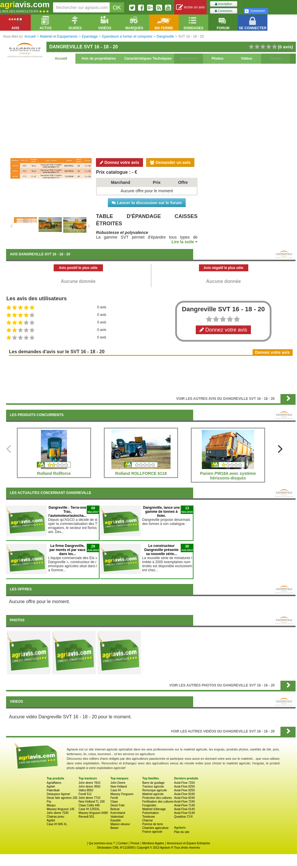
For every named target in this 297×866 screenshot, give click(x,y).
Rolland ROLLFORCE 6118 (140, 473)
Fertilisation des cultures (157, 801)
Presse (135, 843)
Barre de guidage (153, 782)
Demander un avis (170, 162)
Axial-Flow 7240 (184, 801)
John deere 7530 (57, 812)
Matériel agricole (152, 794)
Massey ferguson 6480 (93, 812)
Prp (49, 801)
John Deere (118, 782)
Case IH (116, 790)
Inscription (223, 4)
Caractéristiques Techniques (147, 58)
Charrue (147, 820)
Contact (122, 843)
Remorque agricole (154, 790)
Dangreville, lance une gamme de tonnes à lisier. (161, 512)
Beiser (115, 828)
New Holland (119, 786)
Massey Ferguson (122, 794)
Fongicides (149, 805)
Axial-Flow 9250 (184, 790)
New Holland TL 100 (92, 801)
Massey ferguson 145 (61, 809)
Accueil (61, 58)
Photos (218, 58)
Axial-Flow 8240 (184, 797)
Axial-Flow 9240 (184, 794)
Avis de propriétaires (99, 58)
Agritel (51, 786)
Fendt (114, 797)
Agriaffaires (54, 782)
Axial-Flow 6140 (184, 809)
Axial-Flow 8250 (184, 786)
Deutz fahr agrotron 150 (62, 797)
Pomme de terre (152, 824)
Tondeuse (148, 816)
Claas (114, 801)
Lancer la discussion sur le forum (147, 202)
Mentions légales (153, 843)
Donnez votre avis (119, 162)
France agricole (152, 831)
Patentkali (53, 790)
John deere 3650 (89, 786)
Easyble (116, 820)
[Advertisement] (151, 110)
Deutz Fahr (118, 805)
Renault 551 (86, 816)
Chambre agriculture (155, 828)
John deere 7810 (89, 782)
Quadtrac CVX (183, 816)
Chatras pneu (55, 816)
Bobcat (115, 809)
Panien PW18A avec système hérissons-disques (228, 475)
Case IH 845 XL (57, 824)
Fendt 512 (85, 794)
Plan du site (181, 832)
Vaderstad (117, 816)
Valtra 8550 (86, 790)
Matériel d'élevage (154, 809)
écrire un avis (190, 7)
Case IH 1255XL (89, 809)
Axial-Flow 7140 (184, 805)
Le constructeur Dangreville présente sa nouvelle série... (161, 550)
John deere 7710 (89, 797)
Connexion (223, 11)
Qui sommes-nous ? (102, 843)
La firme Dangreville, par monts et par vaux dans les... (67, 550)
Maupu (51, 805)
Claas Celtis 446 (89, 805)
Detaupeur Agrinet (58, 794)
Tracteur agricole (153, 786)
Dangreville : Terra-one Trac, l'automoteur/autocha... (67, 512)
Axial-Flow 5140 (184, 812)
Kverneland (118, 812)
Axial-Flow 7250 (184, 782)
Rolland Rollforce (54, 473)
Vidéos (246, 58)
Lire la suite (184, 241)
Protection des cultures (157, 797)
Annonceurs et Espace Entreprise (188, 843)
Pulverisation (150, 812)
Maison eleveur (120, 824)
